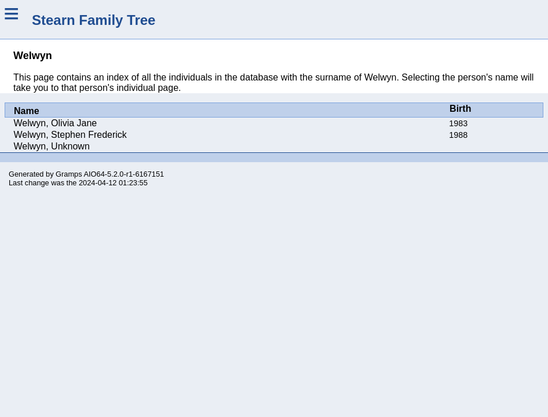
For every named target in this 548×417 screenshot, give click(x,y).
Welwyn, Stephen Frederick (70, 135)
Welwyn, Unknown (52, 146)
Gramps (69, 174)
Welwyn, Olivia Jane (55, 123)
